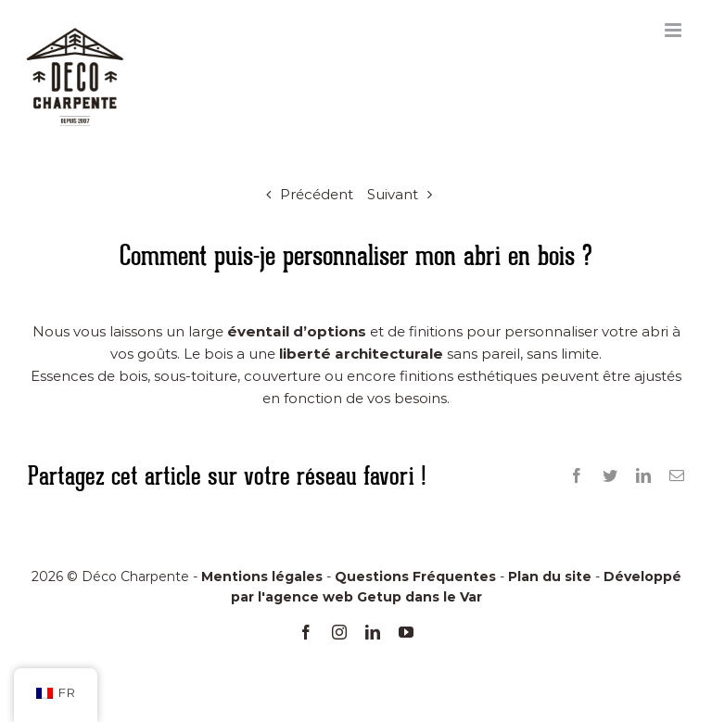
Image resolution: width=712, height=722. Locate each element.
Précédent (316, 194)
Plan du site (549, 576)
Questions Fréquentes (415, 576)
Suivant (392, 194)
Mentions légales (262, 576)
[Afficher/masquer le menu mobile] (674, 30)
